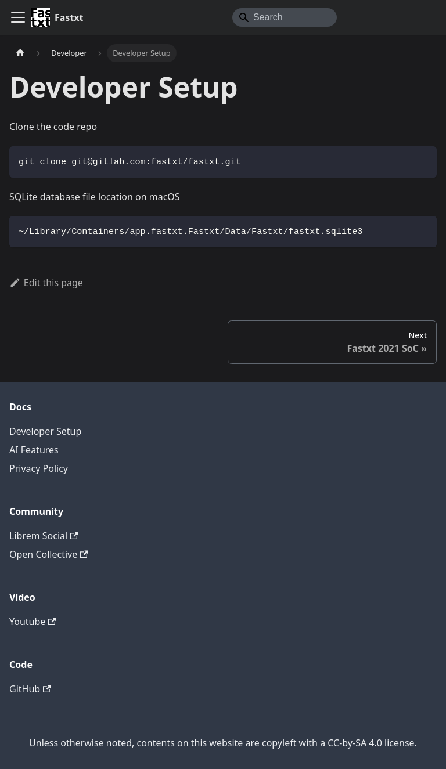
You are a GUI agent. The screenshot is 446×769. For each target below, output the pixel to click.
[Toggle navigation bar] (18, 17)
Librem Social (43, 535)
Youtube (32, 621)
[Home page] (20, 53)
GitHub (30, 689)
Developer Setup (45, 431)
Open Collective (48, 554)
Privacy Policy (38, 468)
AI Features (34, 449)
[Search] (284, 17)
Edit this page (46, 282)
